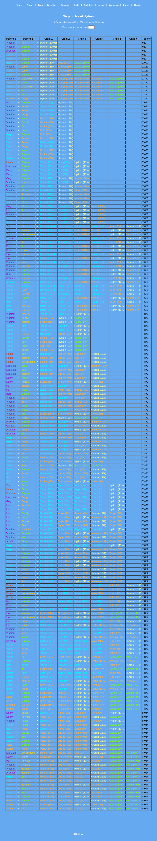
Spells (75, 5)
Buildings (87, 5)
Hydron (89, 16)
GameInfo (113, 5)
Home (18, 5)
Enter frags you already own (78, 27)
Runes (125, 5)
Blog (39, 5)
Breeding (51, 5)
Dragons (64, 5)
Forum (29, 5)
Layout (100, 5)
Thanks (136, 5)
